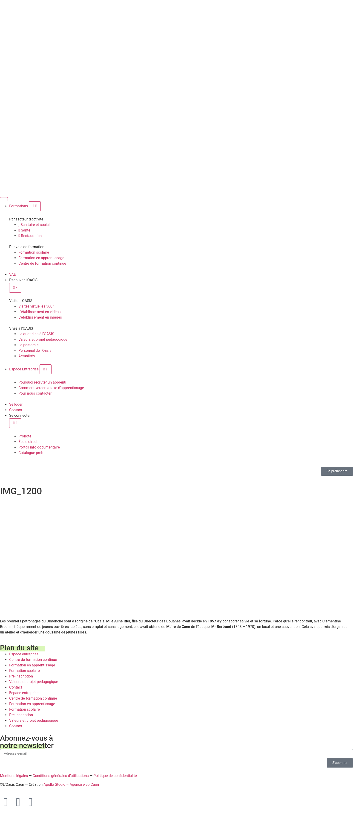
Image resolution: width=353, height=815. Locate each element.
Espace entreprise (23, 654)
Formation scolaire (24, 670)
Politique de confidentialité (115, 776)
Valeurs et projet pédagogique (33, 682)
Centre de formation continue (33, 659)
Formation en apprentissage (32, 665)
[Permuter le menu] (4, 199)
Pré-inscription (21, 676)
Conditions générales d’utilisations (61, 776)
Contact (15, 687)
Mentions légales (14, 776)
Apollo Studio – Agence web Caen (71, 784)
